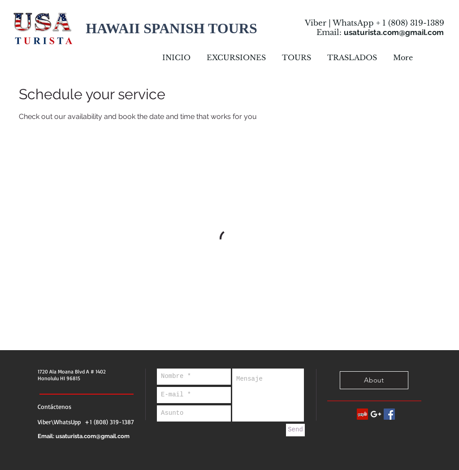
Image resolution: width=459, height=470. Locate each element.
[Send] (295, 430)
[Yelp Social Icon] (362, 414)
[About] (374, 380)
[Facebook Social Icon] (389, 414)
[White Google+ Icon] (375, 414)
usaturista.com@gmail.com (394, 32)
